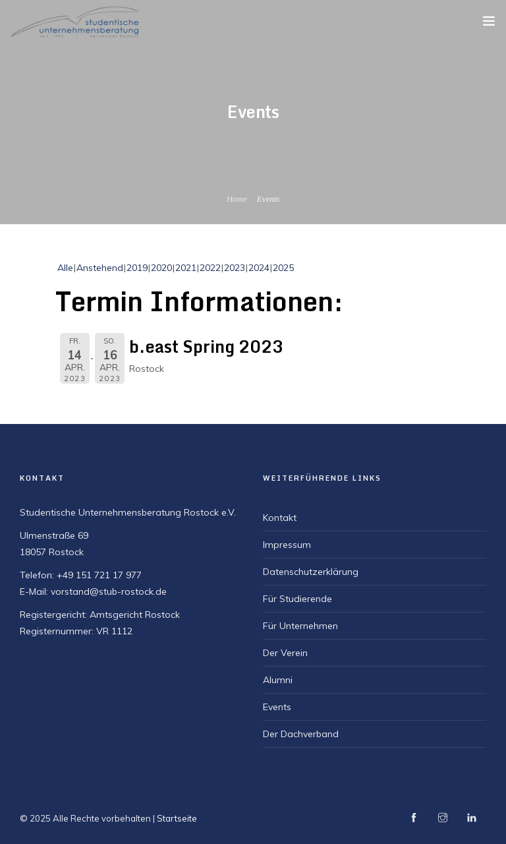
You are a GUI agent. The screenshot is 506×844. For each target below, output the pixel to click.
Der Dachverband (301, 734)
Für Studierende (297, 599)
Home (237, 199)
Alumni (278, 680)
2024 (258, 268)
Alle (65, 268)
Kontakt (279, 518)
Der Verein (285, 653)
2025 (283, 268)
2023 (234, 268)
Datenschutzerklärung (310, 572)
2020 (161, 268)
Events (277, 707)
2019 (137, 268)
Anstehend (99, 268)
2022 (210, 268)
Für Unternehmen (300, 626)
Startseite (177, 818)
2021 (185, 268)
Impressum (287, 545)
